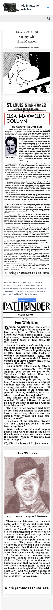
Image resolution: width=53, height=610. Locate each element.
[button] (49, 18)
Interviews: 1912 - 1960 (27, 32)
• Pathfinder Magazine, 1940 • (27, 48)
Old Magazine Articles (30, 7)
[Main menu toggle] (48, 7)
